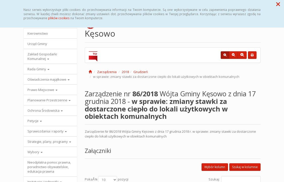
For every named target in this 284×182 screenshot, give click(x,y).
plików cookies (59, 18)
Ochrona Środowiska (45, 110)
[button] (278, 4)
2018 (125, 72)
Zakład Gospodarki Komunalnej (42, 56)
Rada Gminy (38, 69)
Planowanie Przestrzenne (49, 100)
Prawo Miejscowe (42, 89)
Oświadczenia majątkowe (48, 79)
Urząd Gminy (37, 43)
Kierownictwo (37, 33)
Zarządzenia (107, 72)
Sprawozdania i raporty (47, 131)
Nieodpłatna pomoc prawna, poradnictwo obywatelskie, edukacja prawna (49, 167)
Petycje (34, 121)
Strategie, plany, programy (49, 141)
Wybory (35, 152)
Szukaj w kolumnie (245, 167)
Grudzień (140, 72)
